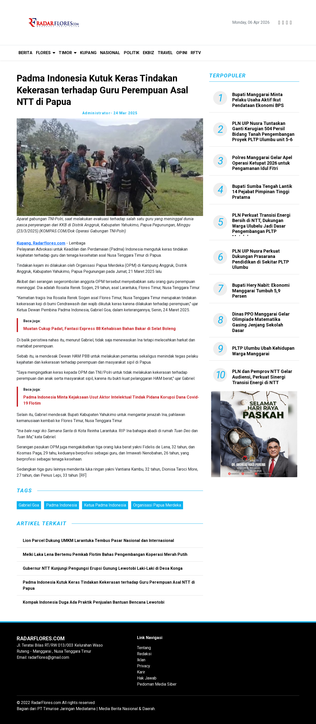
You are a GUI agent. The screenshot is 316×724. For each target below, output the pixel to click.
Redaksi (144, 653)
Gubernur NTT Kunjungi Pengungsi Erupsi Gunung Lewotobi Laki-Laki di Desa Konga (103, 568)
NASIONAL (110, 52)
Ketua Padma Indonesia (105, 505)
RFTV (196, 52)
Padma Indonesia (61, 505)
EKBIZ (148, 52)
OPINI (181, 52)
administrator (96, 113)
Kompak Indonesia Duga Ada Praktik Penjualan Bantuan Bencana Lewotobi (93, 602)
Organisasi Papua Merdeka (157, 505)
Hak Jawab (146, 678)
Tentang (144, 647)
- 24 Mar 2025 (123, 113)
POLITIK (132, 52)
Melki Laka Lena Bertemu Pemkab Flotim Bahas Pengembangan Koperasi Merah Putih (105, 554)
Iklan (141, 659)
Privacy (143, 666)
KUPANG (88, 52)
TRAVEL (165, 52)
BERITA (25, 52)
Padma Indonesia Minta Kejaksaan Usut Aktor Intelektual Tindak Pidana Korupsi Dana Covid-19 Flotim (111, 400)
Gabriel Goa (29, 505)
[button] (45, 52)
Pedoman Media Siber (156, 684)
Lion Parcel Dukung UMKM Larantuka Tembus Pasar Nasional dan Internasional (98, 540)
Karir (141, 672)
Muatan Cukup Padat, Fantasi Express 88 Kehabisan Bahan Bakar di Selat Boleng (99, 328)
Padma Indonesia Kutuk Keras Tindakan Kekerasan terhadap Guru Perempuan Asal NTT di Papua (109, 585)
